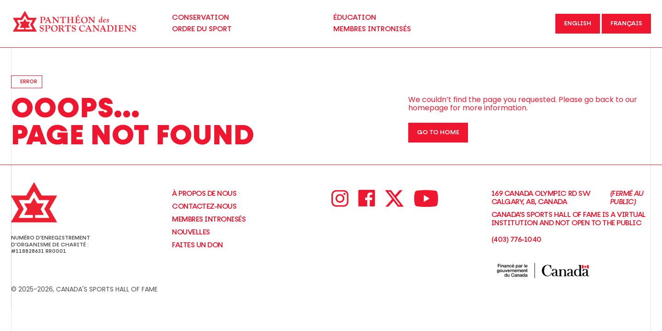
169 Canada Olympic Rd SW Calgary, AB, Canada (571, 198)
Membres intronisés (208, 219)
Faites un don (197, 245)
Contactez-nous (204, 206)
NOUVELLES (191, 232)
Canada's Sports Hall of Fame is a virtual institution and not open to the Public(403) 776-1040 (568, 227)
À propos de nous (204, 193)
